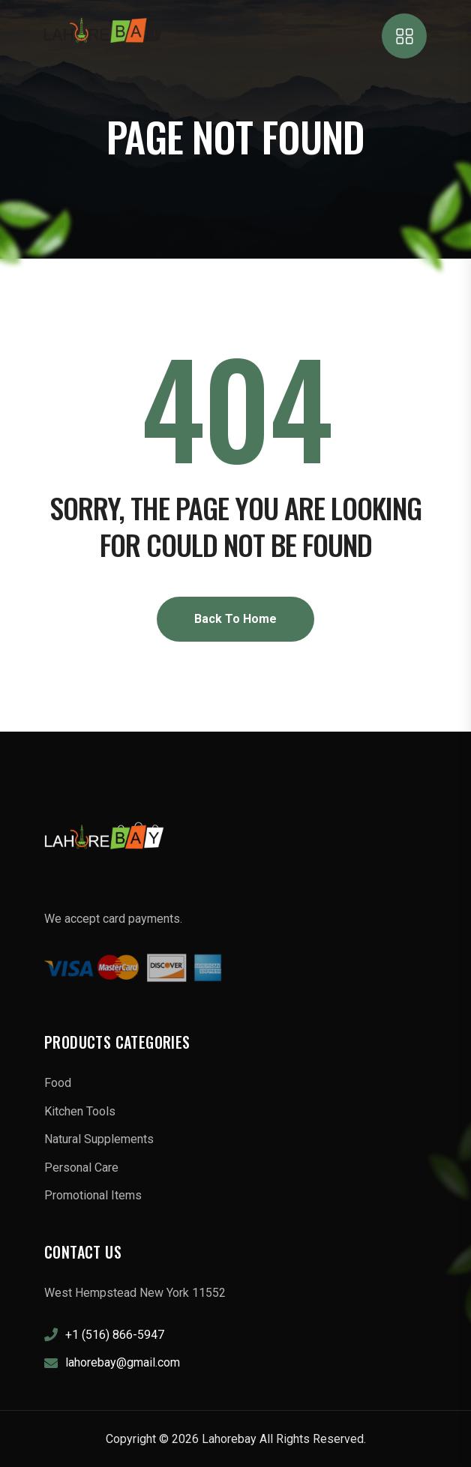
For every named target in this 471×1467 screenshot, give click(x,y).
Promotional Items (93, 1195)
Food (57, 1083)
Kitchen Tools (80, 1111)
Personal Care (81, 1167)
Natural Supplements (99, 1139)
